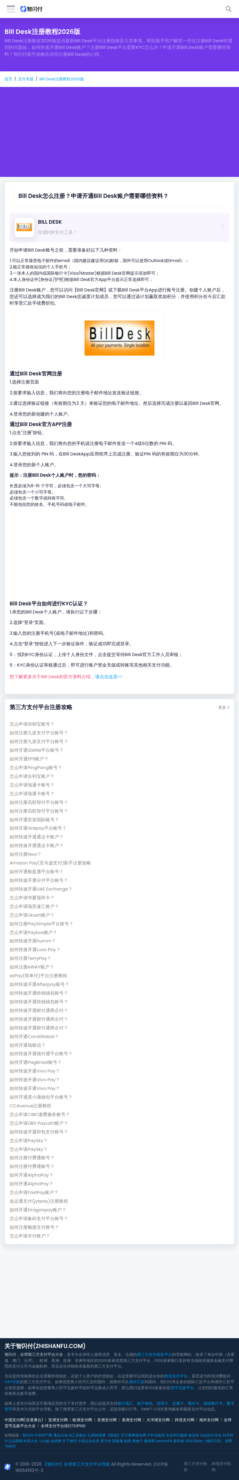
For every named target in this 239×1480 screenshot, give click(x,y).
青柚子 (137, 1440)
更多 (223, 707)
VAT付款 (12, 1382)
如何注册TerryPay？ (30, 958)
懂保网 (149, 1440)
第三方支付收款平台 (154, 1354)
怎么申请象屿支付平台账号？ (39, 1218)
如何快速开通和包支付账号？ (39, 1132)
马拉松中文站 (211, 1435)
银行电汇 (125, 1403)
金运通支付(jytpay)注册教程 (39, 1201)
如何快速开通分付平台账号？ (39, 880)
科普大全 (30, 1440)
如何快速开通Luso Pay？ (35, 949)
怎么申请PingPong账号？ (36, 767)
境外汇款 (137, 1382)
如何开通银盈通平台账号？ (37, 871)
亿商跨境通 (97, 1435)
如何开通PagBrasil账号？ (36, 1062)
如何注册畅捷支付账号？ (34, 1227)
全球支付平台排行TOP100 (63, 1426)
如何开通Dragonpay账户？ (38, 1210)
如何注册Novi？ (26, 854)
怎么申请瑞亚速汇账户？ (34, 906)
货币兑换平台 (182, 1388)
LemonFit (164, 1440)
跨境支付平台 (176, 1376)
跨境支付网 (184, 1420)
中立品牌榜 (13, 1440)
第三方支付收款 (195, 1467)
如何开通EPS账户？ (29, 759)
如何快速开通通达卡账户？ (37, 837)
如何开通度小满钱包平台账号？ (41, 1097)
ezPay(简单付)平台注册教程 (38, 975)
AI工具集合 (77, 1435)
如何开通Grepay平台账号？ (38, 828)
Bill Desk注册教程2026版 (61, 79)
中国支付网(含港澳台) (23, 1420)
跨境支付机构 (221, 1467)
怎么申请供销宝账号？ (32, 724)
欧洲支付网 (82, 1420)
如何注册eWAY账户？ (32, 967)
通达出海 (60, 1435)
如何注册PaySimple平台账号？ (41, 924)
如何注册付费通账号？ (32, 1157)
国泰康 (117, 1440)
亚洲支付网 (58, 1420)
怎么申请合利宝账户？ (32, 776)
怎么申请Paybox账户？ (33, 932)
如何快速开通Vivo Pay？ (35, 1071)
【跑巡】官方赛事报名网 (126, 1435)
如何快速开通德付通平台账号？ (41, 1053)
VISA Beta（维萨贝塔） (204, 1440)
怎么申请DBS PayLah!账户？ (39, 1123)
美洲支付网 (131, 1420)
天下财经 (69, 1440)
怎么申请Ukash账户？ (32, 915)
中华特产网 (43, 1435)
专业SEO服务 (176, 1435)
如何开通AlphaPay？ (31, 1175)
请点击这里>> (108, 676)
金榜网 (56, 1440)
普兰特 (105, 1440)
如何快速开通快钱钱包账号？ (39, 993)
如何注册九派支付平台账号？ (39, 733)
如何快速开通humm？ (33, 941)
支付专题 (26, 79)
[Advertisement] (119, 132)
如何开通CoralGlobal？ (34, 1036)
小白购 (44, 1440)
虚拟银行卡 (213, 1403)
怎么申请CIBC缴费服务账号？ (40, 1114)
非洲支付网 (107, 1420)
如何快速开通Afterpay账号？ (39, 984)
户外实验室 (156, 1435)
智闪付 (27, 1435)
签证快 (193, 1435)
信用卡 (162, 1403)
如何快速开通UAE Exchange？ (41, 889)
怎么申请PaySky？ (29, 1140)
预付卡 (193, 1403)
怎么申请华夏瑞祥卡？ (32, 897)
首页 (8, 79)
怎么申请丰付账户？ (30, 1236)
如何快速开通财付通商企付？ (39, 1010)
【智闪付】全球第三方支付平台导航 (76, 1464)
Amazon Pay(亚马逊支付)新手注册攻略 (50, 863)
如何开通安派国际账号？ (34, 819)
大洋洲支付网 (158, 1420)
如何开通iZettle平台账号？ (37, 750)
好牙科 (228, 1435)
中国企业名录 (88, 1440)
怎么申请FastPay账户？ (34, 1192)
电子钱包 (145, 1403)
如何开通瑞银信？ (28, 1045)
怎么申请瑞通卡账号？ (32, 785)
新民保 (178, 1440)
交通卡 (178, 1403)
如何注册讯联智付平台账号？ (39, 802)
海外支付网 (209, 1420)
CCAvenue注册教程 (30, 1106)
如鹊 (127, 1440)
